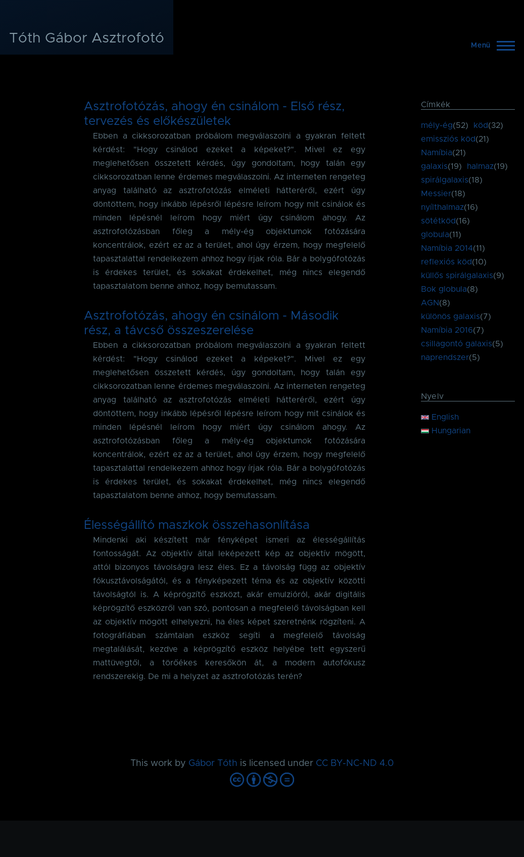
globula (435, 235)
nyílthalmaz (442, 207)
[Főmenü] (490, 45)
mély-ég (437, 125)
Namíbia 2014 (447, 248)
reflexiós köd (446, 262)
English (440, 417)
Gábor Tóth (212, 763)
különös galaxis (450, 316)
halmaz (480, 166)
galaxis (434, 166)
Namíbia (436, 153)
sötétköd (438, 221)
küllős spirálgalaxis (457, 276)
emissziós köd (448, 139)
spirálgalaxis (444, 180)
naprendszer (445, 357)
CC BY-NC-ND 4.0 (355, 763)
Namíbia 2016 (447, 330)
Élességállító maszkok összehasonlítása (197, 525)
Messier (436, 194)
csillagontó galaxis (456, 344)
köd (480, 125)
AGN (430, 303)
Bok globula (444, 289)
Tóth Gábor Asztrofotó (86, 38)
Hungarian (445, 431)
